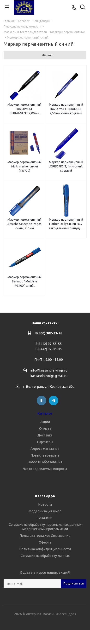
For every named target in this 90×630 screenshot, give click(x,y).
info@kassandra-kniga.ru (48, 370)
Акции (45, 422)
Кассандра (45, 496)
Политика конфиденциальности (45, 549)
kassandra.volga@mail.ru (48, 376)
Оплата (45, 428)
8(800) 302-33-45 (48, 333)
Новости (45, 504)
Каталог (45, 413)
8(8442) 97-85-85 (49, 349)
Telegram (53, 400)
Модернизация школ (45, 511)
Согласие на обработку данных (45, 556)
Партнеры (45, 442)
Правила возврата (45, 455)
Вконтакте (41, 400)
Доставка (45, 435)
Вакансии (45, 518)
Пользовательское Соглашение (45, 536)
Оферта (45, 542)
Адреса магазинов (45, 449)
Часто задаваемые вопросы (45, 469)
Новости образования (45, 462)
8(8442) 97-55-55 (49, 344)
